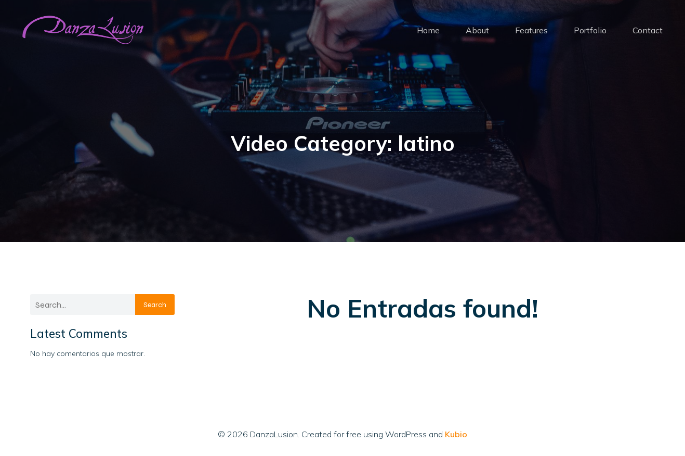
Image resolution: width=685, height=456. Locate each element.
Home (428, 30)
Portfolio (590, 30)
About (477, 30)
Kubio (456, 434)
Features (531, 30)
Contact (648, 30)
